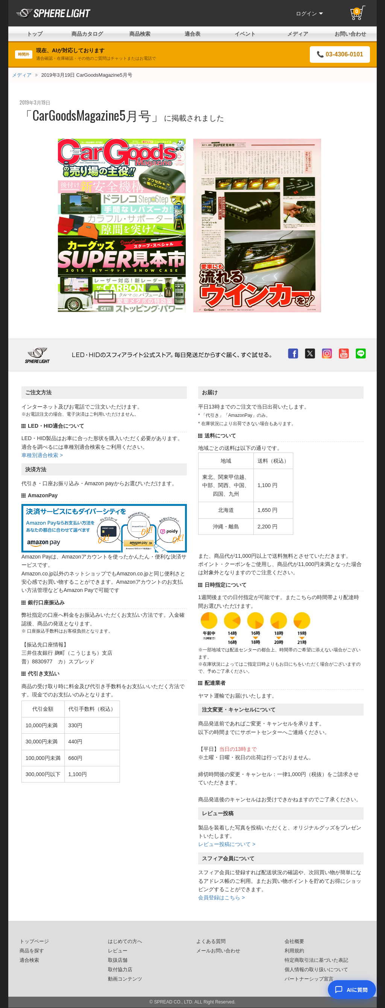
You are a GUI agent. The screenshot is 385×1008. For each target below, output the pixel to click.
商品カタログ (87, 34)
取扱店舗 (117, 960)
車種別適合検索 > (42, 455)
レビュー (117, 951)
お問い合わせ (350, 34)
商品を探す (32, 951)
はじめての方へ (125, 941)
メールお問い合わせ (218, 951)
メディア (297, 34)
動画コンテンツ (125, 979)
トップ (34, 34)
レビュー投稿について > (226, 844)
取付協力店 (120, 969)
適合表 (192, 34)
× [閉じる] (369, 961)
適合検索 (29, 960)
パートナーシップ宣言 (309, 979)
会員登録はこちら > (221, 897)
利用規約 (294, 951)
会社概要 (294, 941)
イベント (245, 34)
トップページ (34, 941)
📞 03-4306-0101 (340, 54)
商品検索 (139, 34)
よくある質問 (211, 941)
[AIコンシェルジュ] (352, 989)
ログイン (309, 14)
